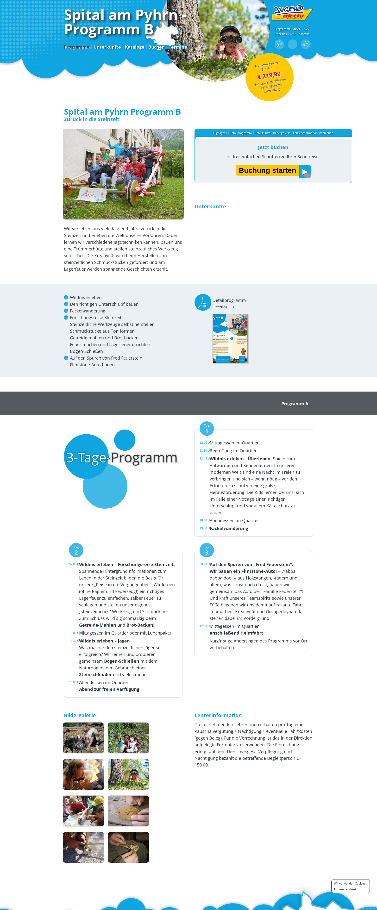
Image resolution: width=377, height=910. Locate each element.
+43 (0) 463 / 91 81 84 (117, 888)
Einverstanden (344, 889)
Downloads (60, 905)
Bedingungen (316, 905)
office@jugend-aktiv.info (123, 892)
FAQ (336, 51)
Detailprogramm (245, 143)
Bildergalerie (286, 143)
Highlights (224, 143)
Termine (134, 64)
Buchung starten (271, 182)
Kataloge (91, 64)
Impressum (336, 905)
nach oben (332, 143)
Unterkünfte (63, 64)
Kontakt (347, 51)
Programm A (338, 442)
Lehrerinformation (309, 143)
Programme (33, 64)
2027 (349, 47)
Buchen (113, 64)
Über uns (324, 51)
